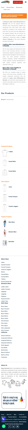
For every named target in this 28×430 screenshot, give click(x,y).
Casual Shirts (12, 161)
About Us (9, 414)
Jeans (10, 187)
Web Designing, (22, 421)
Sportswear (4, 350)
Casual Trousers (5, 264)
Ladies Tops (4, 301)
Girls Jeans (4, 323)
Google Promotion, (9, 424)
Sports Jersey (5, 355)
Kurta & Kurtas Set (6, 281)
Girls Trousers (5, 330)
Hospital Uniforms (6, 340)
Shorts (3, 272)
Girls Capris (4, 325)
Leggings (3, 294)
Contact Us (21, 414)
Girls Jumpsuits (5, 328)
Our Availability (23, 417)
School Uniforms (6, 335)
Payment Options (12, 417)
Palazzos (3, 296)
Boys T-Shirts (5, 313)
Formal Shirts (12, 171)
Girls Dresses (5, 321)
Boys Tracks (4, 318)
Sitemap (3, 417)
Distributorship (18, 2)
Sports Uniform (5, 352)
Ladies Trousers (5, 289)
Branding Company (18, 424)
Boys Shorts (4, 316)
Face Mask (4, 347)
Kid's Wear (11, 241)
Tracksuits (4, 357)
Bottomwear (19, 7)
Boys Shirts (4, 311)
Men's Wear (12, 222)
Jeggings (3, 291)
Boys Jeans (4, 306)
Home (2, 7)
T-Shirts (11, 151)
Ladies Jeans (5, 286)
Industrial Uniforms (6, 343)
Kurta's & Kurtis (5, 298)
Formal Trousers (13, 196)
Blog (15, 414)
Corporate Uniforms (6, 338)
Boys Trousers (5, 309)
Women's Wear (10, 7)
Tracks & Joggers (13, 206)
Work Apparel (5, 345)
